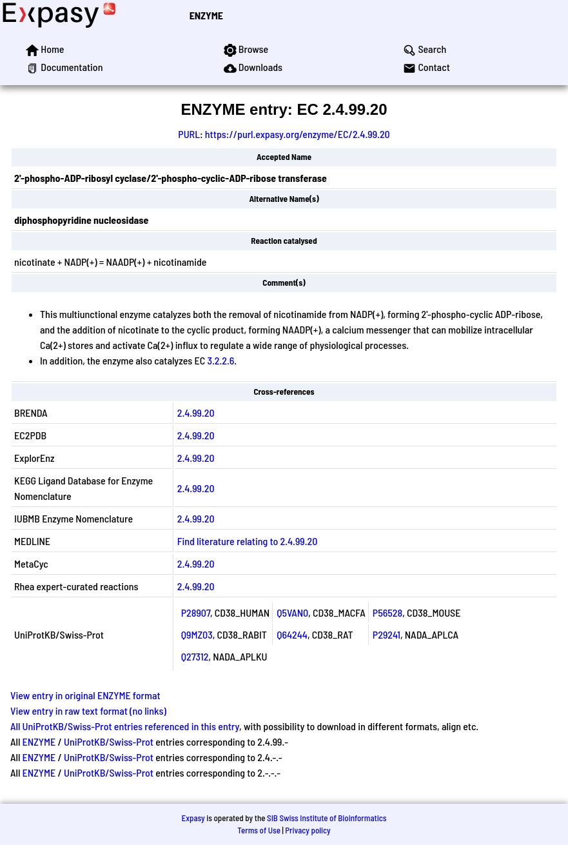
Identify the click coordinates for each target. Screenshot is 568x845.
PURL (189, 134)
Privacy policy (307, 830)
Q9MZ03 (197, 634)
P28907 (195, 612)
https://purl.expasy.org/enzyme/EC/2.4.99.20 (297, 134)
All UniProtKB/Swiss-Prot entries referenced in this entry (124, 726)
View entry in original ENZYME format (85, 695)
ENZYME (206, 15)
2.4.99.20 (196, 412)
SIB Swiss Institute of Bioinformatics (326, 818)
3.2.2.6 (220, 360)
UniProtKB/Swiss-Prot (108, 741)
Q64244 (292, 634)
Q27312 (195, 656)
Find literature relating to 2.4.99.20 (247, 541)
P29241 (386, 634)
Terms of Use (258, 830)
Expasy (192, 818)
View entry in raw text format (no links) (88, 710)
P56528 (387, 612)
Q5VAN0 (292, 612)
